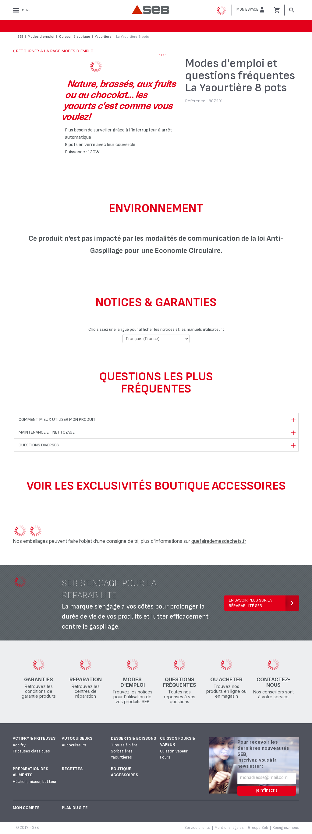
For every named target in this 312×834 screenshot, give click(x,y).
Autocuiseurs (77, 738)
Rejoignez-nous (285, 827)
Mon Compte (26, 807)
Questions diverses (39, 445)
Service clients (197, 827)
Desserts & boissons (133, 738)
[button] (250, 9)
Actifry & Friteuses (34, 738)
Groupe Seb (258, 827)
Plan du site (75, 807)
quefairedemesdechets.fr (218, 541)
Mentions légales (229, 827)
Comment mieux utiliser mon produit (57, 419)
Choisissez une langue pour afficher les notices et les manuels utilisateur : (156, 329)
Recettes (72, 768)
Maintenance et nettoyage (47, 432)
